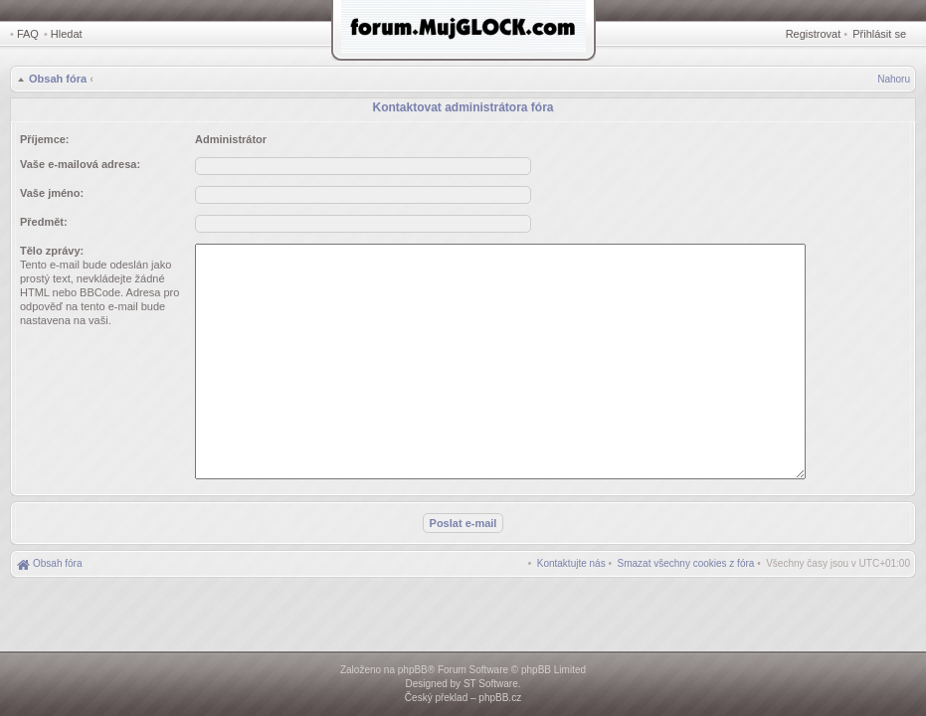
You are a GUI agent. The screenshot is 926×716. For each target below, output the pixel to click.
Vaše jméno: (52, 193)
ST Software (490, 683)
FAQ (28, 34)
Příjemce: (45, 139)
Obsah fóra (58, 79)
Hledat (67, 34)
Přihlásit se (879, 34)
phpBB (413, 669)
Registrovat (813, 34)
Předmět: (44, 222)
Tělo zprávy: (52, 251)
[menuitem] (686, 563)
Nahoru (893, 79)
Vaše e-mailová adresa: (80, 164)
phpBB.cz (499, 697)
